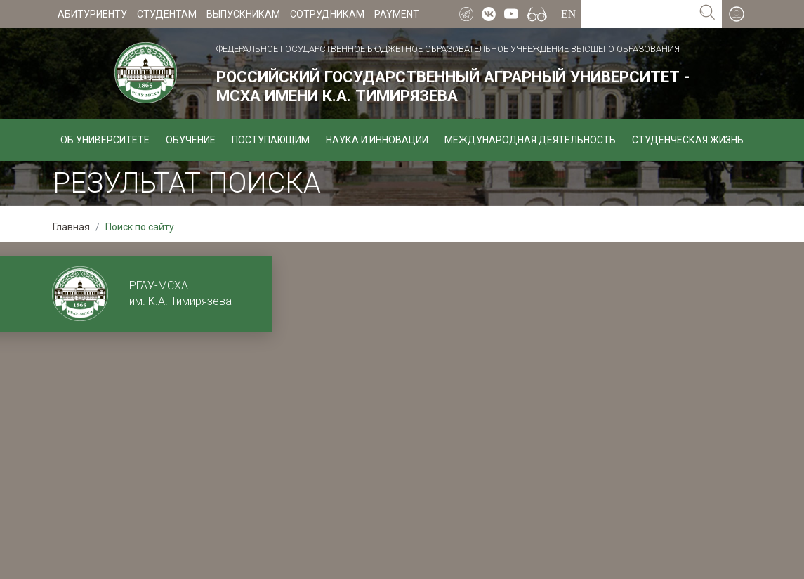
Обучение (191, 139)
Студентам (167, 14)
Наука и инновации (377, 139)
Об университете (105, 139)
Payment (396, 14)
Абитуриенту (92, 14)
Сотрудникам (327, 14)
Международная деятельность (530, 139)
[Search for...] (637, 14)
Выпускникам (243, 14)
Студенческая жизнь (688, 139)
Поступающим (271, 139)
